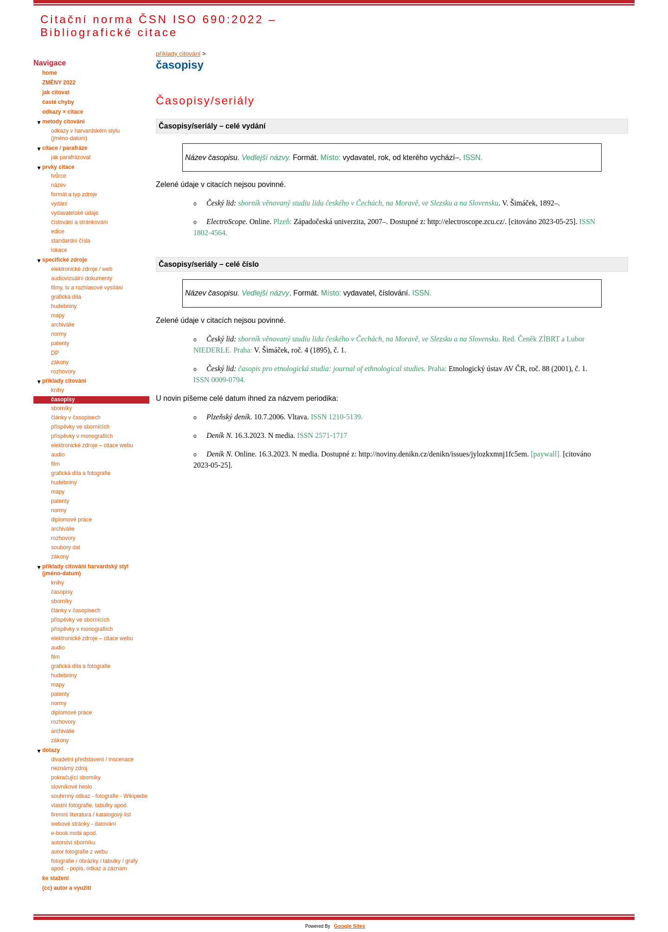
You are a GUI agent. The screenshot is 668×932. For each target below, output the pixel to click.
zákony (60, 362)
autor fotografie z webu (79, 851)
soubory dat (65, 547)
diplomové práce (71, 519)
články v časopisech (76, 417)
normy (58, 334)
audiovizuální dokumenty (81, 278)
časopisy (62, 592)
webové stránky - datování (83, 824)
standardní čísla (70, 241)
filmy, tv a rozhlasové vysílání (87, 287)
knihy (57, 390)
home (49, 73)
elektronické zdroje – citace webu (92, 445)
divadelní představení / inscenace (92, 759)
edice (57, 231)
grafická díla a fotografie (80, 473)
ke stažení (55, 878)
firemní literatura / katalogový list (91, 814)
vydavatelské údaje (74, 213)
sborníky (61, 408)
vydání (59, 203)
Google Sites (349, 926)
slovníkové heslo (71, 787)
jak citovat (56, 92)
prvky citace (58, 167)
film (55, 464)
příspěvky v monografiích (82, 436)
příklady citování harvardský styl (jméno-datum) (85, 570)
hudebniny (64, 306)
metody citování (63, 121)
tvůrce (58, 176)
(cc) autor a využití (66, 888)
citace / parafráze (64, 148)
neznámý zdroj (69, 768)
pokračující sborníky (76, 777)
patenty (60, 343)
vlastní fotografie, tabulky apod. (89, 805)
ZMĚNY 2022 (59, 82)
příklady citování (64, 381)
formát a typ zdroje (74, 194)
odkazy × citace (62, 112)
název (58, 185)
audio (57, 454)
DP (55, 353)
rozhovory (63, 371)
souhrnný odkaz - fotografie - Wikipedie (99, 796)
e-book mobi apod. (74, 833)
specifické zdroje (64, 260)
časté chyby (58, 102)
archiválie (63, 324)
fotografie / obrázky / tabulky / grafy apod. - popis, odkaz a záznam (94, 865)
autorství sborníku (73, 842)
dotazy (51, 750)
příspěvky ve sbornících (80, 427)
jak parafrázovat (70, 157)
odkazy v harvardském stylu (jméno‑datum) (85, 134)
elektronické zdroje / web (81, 269)
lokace (59, 250)
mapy (57, 315)
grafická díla (66, 297)
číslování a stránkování (79, 222)
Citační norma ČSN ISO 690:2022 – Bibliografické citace (158, 26)
